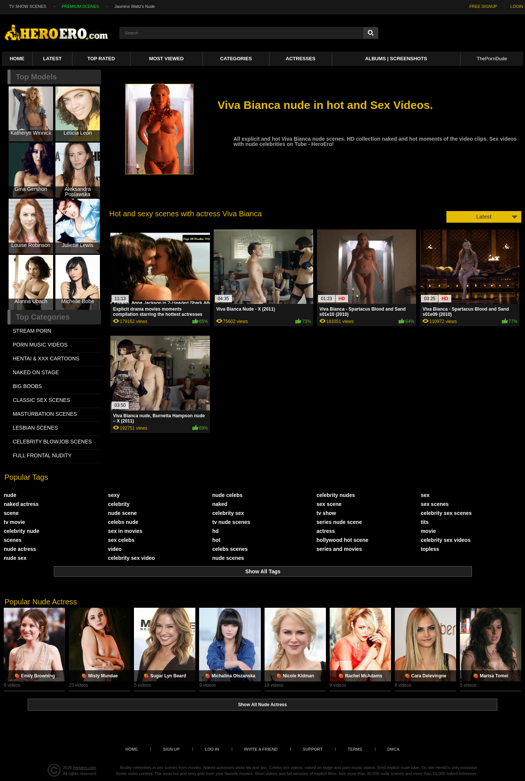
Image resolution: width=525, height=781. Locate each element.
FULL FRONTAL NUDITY (42, 455)
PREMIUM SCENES (80, 6)
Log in (212, 749)
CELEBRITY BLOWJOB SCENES (52, 442)
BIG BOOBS (27, 386)
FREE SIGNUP (483, 6)
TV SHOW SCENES (27, 6)
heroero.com (85, 767)
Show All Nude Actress (262, 704)
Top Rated (101, 58)
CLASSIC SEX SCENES (41, 400)
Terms (355, 749)
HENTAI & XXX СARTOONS (46, 358)
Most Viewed (166, 58)
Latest (52, 58)
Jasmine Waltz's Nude (135, 6)
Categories (236, 58)
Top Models (36, 77)
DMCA (393, 749)
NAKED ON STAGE (36, 372)
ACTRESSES (300, 58)
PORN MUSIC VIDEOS (40, 345)
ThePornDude (492, 58)
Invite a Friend (261, 749)
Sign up (171, 749)
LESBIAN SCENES (35, 428)
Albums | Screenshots (396, 58)
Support (313, 749)
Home (17, 58)
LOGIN (516, 6)
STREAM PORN (32, 331)
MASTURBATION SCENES (45, 414)
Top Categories (43, 317)
